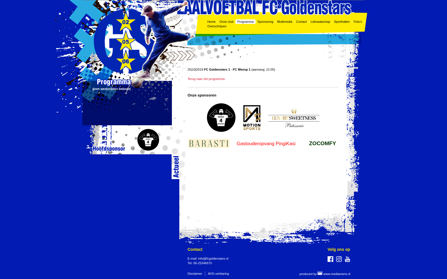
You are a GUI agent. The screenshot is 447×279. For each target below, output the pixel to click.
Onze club (227, 21)
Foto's (357, 21)
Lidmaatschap (320, 21)
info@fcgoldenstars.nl (213, 258)
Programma (245, 21)
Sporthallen (342, 21)
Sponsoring (265, 21)
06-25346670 (202, 263)
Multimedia (284, 21)
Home (211, 21)
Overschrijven (217, 26)
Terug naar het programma (206, 79)
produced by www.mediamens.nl (325, 274)
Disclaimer (195, 273)
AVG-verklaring (218, 273)
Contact (301, 21)
